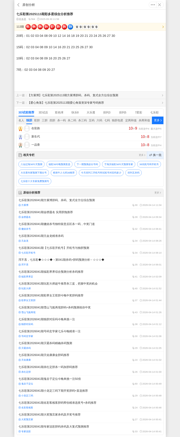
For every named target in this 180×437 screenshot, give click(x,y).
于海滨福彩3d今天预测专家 (118, 164)
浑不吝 (23, 264)
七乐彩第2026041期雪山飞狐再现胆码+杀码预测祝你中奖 (89, 310)
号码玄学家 (25, 336)
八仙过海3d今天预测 (31, 164)
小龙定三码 (25, 395)
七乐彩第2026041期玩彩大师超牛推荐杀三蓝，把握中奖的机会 (89, 286)
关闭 (159, 5)
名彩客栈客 (25, 407)
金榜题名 (24, 217)
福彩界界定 (25, 276)
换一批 (155, 155)
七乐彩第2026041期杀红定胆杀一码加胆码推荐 (89, 369)
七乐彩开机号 (26, 252)
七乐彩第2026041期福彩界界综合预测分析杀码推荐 (89, 274)
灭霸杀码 (24, 348)
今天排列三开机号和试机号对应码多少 (101, 172)
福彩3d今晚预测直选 (59, 164)
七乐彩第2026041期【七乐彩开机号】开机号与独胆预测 (89, 250)
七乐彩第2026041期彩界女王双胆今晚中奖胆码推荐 (89, 298)
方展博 (23, 205)
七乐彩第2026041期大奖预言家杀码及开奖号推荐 (89, 417)
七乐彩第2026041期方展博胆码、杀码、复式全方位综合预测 (89, 202)
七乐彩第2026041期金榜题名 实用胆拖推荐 (89, 214)
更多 (153, 5)
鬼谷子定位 (25, 383)
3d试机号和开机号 (149, 164)
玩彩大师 (24, 288)
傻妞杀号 (24, 229)
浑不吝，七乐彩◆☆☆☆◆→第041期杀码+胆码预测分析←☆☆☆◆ (89, 262)
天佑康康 (24, 359)
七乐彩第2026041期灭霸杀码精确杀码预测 (89, 345)
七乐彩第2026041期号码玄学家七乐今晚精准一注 (89, 333)
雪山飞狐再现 (26, 312)
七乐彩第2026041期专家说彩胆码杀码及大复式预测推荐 (89, 429)
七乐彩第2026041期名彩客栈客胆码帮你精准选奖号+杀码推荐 (89, 405)
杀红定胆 (24, 371)
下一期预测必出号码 (87, 164)
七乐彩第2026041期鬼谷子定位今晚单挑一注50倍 (89, 381)
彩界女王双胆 (26, 300)
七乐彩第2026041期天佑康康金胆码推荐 (89, 357)
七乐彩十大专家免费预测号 (35, 181)
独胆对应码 (25, 324)
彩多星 (21, 19)
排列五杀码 (133, 172)
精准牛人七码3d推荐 (64, 172)
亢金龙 (23, 240)
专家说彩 (24, 431)
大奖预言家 (25, 419)
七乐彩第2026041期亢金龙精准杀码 (89, 238)
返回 (18, 4)
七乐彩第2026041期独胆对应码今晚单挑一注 (89, 322)
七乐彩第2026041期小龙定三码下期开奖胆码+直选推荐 (89, 393)
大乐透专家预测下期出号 (34, 172)
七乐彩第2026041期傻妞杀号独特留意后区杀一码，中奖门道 (89, 226)
